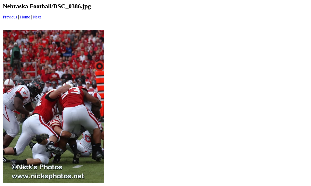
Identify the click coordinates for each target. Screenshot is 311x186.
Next (37, 17)
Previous (10, 17)
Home (25, 17)
